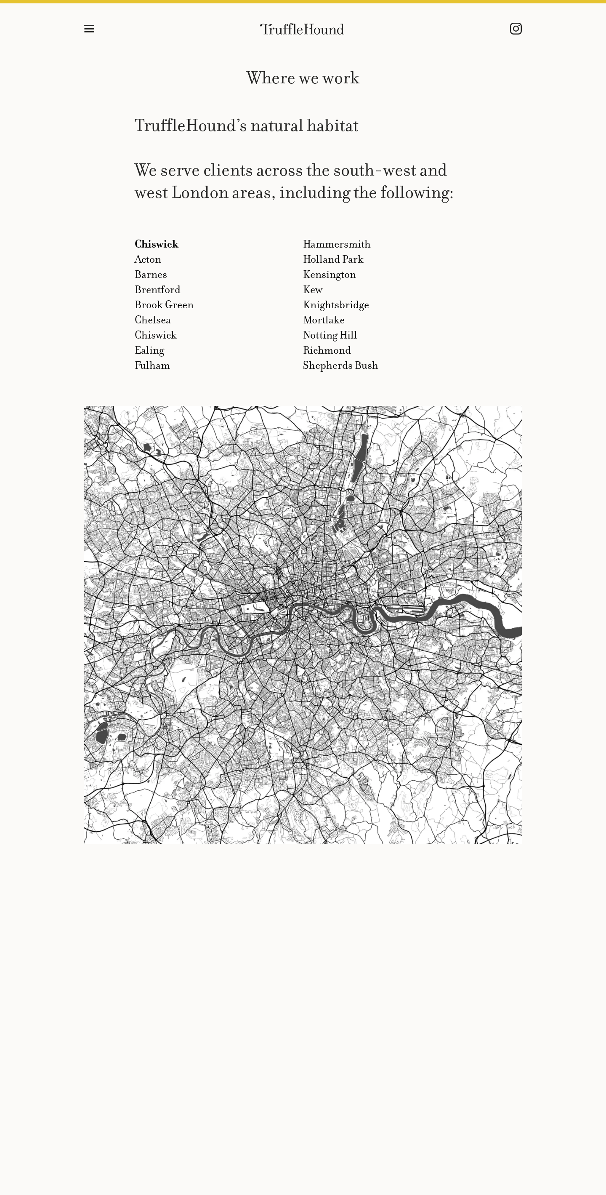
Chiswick (156, 244)
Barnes (151, 274)
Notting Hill (330, 335)
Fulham (152, 365)
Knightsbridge (336, 305)
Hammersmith (337, 244)
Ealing (149, 350)
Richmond (327, 350)
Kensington (329, 274)
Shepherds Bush (340, 365)
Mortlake (324, 320)
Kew (312, 289)
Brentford (158, 289)
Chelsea (153, 320)
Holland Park (333, 259)
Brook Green (164, 305)
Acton (148, 259)
